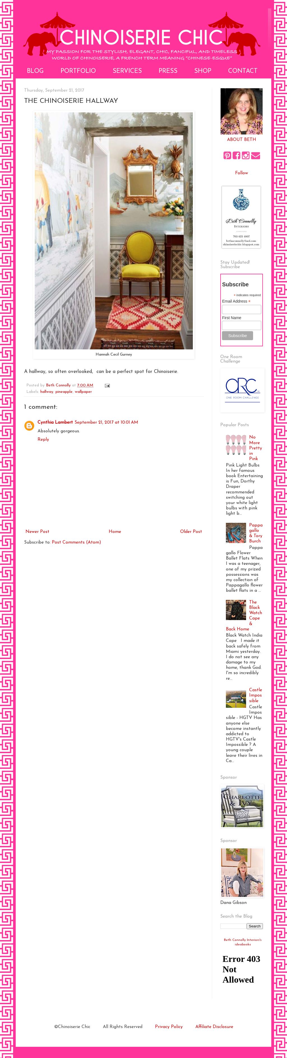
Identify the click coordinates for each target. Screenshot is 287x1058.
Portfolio (78, 71)
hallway (46, 392)
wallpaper (83, 392)
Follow (241, 173)
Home (115, 532)
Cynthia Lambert (55, 422)
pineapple (64, 392)
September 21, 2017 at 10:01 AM (106, 422)
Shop (202, 71)
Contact (243, 71)
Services (127, 71)
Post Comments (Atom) (76, 542)
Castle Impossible (255, 695)
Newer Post (37, 532)
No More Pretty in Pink (255, 448)
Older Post (191, 532)
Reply (43, 439)
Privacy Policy (169, 1027)
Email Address (236, 301)
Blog (35, 71)
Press (168, 71)
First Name (231, 317)
